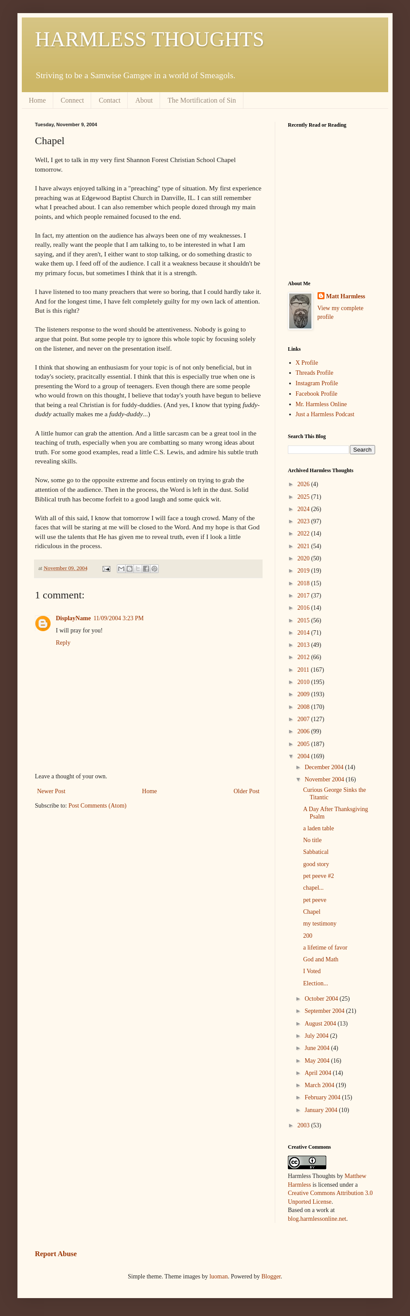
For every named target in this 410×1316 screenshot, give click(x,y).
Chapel (312, 911)
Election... (315, 983)
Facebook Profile (317, 393)
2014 (304, 632)
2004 (304, 756)
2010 (304, 682)
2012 (304, 657)
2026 (304, 484)
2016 (304, 607)
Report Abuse (56, 1254)
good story (316, 864)
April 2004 (318, 1073)
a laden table (318, 828)
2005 (304, 744)
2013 (304, 645)
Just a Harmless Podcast (325, 414)
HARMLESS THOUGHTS (149, 39)
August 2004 (320, 1023)
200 (307, 936)
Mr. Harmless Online (321, 404)
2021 (304, 546)
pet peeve (314, 900)
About (144, 100)
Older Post (247, 791)
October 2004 (321, 998)
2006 (304, 731)
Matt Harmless (346, 296)
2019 (304, 570)
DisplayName (73, 618)
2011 (304, 670)
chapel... (313, 887)
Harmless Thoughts (311, 1176)
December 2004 (324, 767)
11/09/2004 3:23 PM (118, 618)
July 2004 (317, 1036)
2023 (304, 521)
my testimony (320, 923)
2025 (304, 497)
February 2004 (323, 1097)
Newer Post (51, 791)
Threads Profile (315, 373)
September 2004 (325, 1011)
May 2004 (317, 1060)
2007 (304, 719)
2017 (304, 595)
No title (312, 840)
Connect (72, 100)
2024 (304, 509)
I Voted (312, 971)
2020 (304, 558)
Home (37, 100)
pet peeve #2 (318, 876)
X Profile (307, 362)
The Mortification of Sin (201, 100)
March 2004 (320, 1085)
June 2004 (317, 1048)
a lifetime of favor (325, 947)
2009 (304, 694)
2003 (304, 1125)
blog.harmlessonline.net (317, 1219)
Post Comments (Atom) (97, 805)
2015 (304, 620)
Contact (109, 100)
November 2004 (324, 779)
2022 (304, 533)
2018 (304, 583)
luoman (218, 1276)
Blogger (270, 1276)
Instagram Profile (317, 383)
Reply (63, 642)
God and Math (320, 959)
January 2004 (321, 1110)
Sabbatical (315, 852)
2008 (304, 707)
